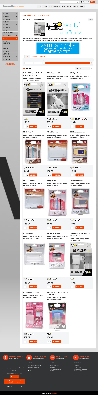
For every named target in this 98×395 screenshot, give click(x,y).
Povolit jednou (14, 377)
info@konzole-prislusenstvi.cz (36, 366)
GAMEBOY (5, 46)
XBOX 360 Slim (6, 27)
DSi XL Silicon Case (53, 132)
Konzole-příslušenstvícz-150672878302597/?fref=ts (10, 63)
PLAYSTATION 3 (10, 19)
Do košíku (33, 126)
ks (26, 126)
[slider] (44, 63)
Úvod (39, 7)
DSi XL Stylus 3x (28, 132)
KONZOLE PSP (6, 48)
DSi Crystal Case (28, 233)
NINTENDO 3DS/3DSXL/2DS (10, 42)
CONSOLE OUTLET (10, 56)
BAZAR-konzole (10, 54)
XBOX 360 (10, 24)
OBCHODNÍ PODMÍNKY (54, 7)
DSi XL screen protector (77, 132)
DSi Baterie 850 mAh (53, 233)
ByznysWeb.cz (54, 393)
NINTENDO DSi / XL (10, 38)
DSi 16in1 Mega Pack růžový (31, 292)
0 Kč (92, 2)
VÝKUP (82, 7)
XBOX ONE (5, 30)
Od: (28, 62)
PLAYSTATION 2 (10, 16)
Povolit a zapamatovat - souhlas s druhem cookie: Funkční (14, 382)
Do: (38, 62)
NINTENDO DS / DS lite (10, 35)
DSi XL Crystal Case (29, 180)
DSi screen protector (76, 180)
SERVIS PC (75, 7)
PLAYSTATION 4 (10, 22)
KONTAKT (45, 7)
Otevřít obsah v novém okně (15, 387)
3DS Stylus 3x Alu (75, 73)
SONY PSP (10, 13)
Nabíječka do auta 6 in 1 (54, 73)
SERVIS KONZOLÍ (66, 7)
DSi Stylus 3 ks (51, 180)
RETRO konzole (6, 59)
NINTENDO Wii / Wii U (10, 33)
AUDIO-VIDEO (10, 51)
